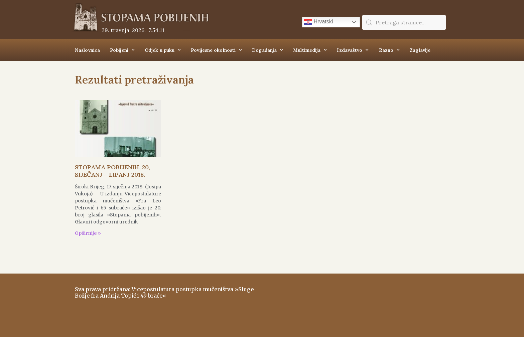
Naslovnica (87, 50)
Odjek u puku (163, 50)
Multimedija (310, 50)
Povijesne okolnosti (216, 50)
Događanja (267, 50)
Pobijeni (122, 50)
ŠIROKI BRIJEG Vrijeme (357, 302)
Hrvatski (318, 22)
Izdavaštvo (353, 50)
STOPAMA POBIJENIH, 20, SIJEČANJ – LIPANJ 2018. (112, 170)
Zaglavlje (420, 50)
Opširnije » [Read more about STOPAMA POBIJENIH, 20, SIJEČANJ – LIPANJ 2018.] (88, 233)
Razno (389, 50)
